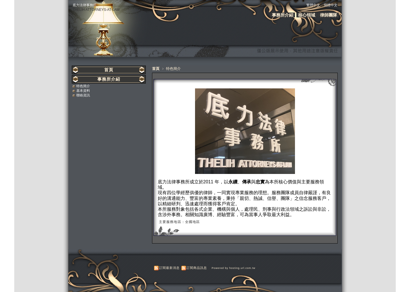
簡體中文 (330, 5)
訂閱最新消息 (169, 267)
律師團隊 (328, 15)
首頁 (155, 68)
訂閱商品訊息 (196, 267)
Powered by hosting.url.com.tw (233, 268)
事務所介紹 (282, 15)
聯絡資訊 (83, 95)
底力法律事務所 (85, 5)
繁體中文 (313, 5)
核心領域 (306, 15)
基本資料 (83, 91)
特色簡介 (83, 86)
